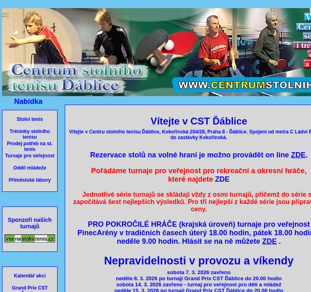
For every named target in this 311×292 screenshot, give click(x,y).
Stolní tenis (30, 119)
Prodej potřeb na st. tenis (30, 146)
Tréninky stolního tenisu (30, 134)
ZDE (222, 179)
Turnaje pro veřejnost (30, 156)
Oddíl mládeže (29, 168)
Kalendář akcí (29, 276)
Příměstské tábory (30, 180)
